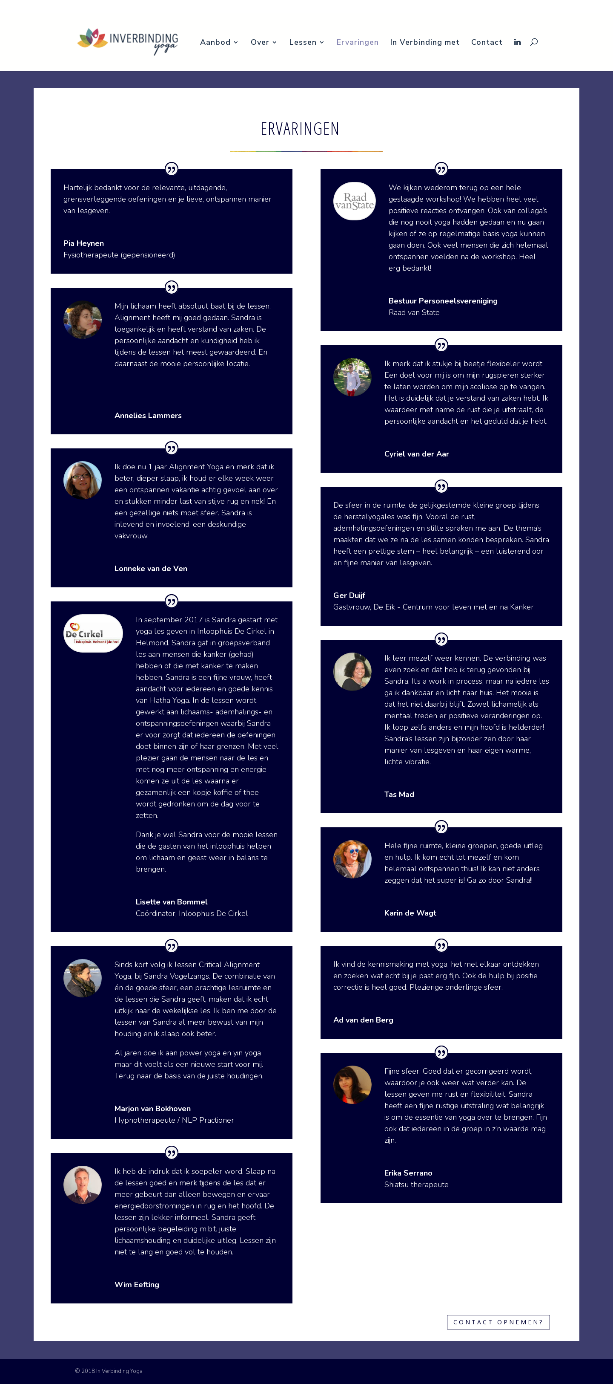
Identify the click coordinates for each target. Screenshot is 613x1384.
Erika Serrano (408, 1173)
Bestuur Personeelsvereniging (443, 301)
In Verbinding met (540, 7)
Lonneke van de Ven (151, 568)
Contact (579, 7)
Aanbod (400, 7)
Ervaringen (499, 7)
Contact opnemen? (498, 1322)
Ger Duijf (349, 595)
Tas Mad (399, 794)
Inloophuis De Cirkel (213, 913)
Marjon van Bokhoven (153, 1109)
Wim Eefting (137, 1285)
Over (431, 7)
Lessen (461, 7)
